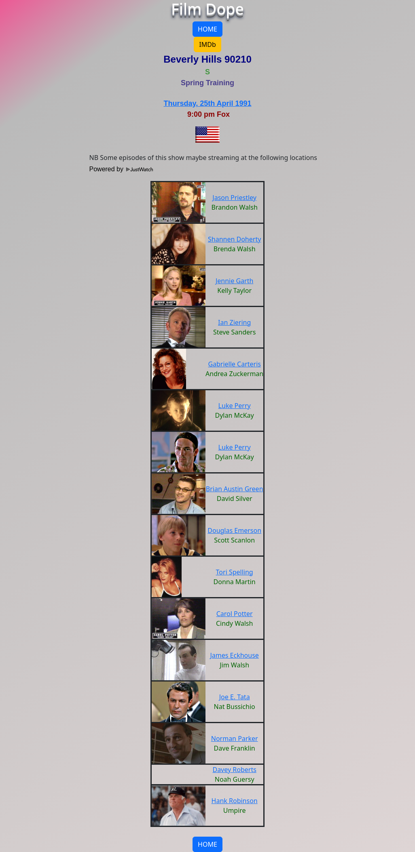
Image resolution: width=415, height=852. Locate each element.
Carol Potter (234, 613)
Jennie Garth (234, 280)
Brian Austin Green (234, 488)
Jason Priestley (234, 197)
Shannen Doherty (234, 239)
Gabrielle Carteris (234, 364)
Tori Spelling (234, 572)
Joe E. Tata (234, 696)
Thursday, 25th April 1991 (207, 103)
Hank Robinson (235, 800)
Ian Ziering (234, 322)
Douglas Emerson (234, 530)
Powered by (121, 169)
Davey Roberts (234, 769)
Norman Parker (234, 738)
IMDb (207, 44)
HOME (207, 29)
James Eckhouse (234, 655)
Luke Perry (234, 405)
